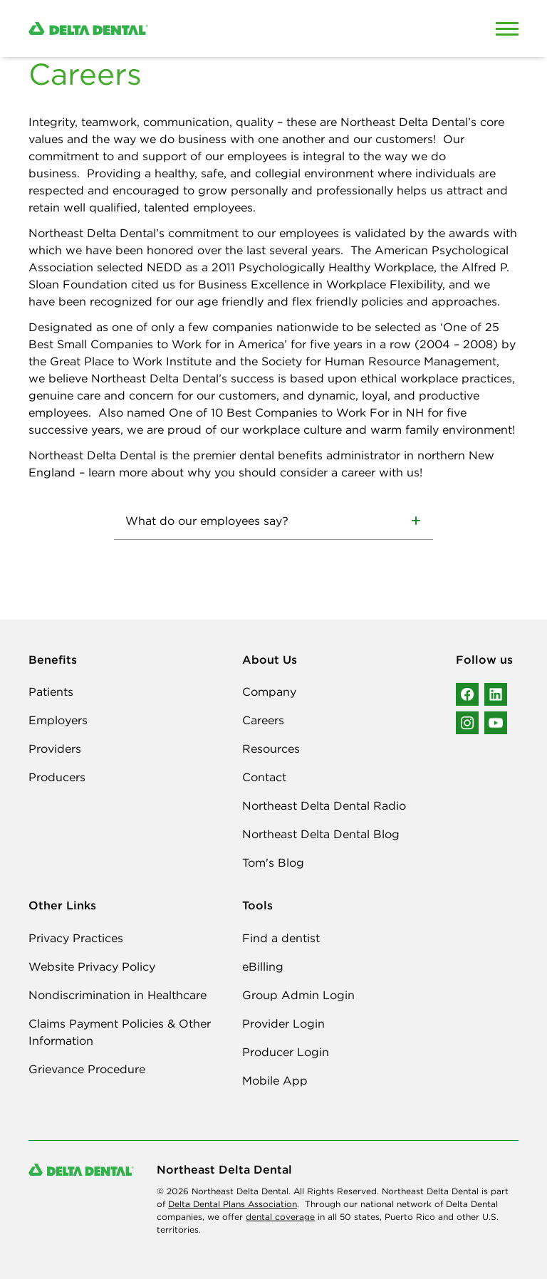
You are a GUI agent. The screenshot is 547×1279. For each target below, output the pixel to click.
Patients (50, 691)
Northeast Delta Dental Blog (321, 834)
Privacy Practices (75, 938)
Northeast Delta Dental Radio (324, 805)
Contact (264, 777)
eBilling (262, 966)
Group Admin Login (298, 995)
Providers (54, 748)
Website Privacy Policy (91, 966)
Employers (58, 720)
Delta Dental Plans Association (232, 1204)
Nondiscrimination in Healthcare (117, 995)
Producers (56, 777)
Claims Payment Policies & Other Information (119, 1032)
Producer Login (285, 1052)
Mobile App (275, 1080)
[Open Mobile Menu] (507, 28)
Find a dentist (281, 938)
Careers (263, 720)
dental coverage (280, 1216)
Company (269, 691)
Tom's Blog (273, 862)
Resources (271, 748)
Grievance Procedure (86, 1069)
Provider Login (283, 1023)
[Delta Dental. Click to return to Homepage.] (209, 29)
